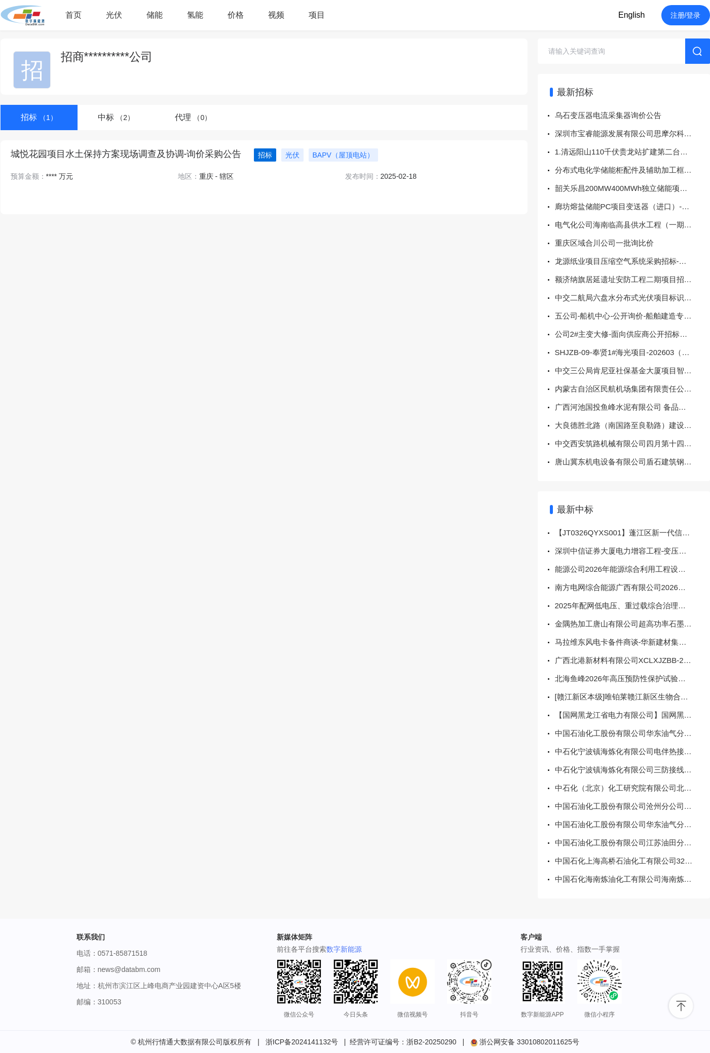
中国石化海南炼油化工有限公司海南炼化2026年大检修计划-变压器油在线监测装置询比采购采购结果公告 (632, 879)
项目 (317, 15)
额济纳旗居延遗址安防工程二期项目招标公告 (631, 279)
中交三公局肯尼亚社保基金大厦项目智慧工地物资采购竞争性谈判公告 (632, 370)
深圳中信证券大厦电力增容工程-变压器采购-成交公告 (632, 551)
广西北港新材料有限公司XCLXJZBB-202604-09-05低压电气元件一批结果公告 (632, 660)
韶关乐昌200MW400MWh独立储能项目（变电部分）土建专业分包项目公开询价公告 (632, 188)
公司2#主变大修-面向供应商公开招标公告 (625, 334)
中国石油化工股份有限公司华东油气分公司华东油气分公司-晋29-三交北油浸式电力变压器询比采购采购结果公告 (632, 733)
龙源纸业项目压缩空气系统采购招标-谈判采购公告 (632, 261)
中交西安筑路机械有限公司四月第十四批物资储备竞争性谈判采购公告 (632, 443)
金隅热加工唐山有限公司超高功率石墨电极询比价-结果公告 (632, 623)
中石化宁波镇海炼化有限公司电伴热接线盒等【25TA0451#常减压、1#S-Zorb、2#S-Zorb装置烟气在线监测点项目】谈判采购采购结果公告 (632, 751)
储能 (154, 15)
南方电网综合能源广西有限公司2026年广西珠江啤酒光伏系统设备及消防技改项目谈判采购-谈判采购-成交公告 (632, 587)
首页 (73, 15)
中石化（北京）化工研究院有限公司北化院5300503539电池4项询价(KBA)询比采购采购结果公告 (632, 788)
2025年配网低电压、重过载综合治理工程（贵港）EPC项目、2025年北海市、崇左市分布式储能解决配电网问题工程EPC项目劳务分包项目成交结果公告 (632, 605)
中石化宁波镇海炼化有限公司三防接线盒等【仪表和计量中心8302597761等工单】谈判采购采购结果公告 (632, 769)
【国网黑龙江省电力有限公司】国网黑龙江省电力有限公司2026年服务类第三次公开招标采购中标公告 (632, 715)
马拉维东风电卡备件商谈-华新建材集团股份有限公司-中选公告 (632, 642)
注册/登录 (685, 15)
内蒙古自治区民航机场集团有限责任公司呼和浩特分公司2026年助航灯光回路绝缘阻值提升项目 (632, 388)
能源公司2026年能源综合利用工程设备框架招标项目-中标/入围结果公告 (632, 569)
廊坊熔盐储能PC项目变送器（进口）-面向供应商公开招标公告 (632, 206)
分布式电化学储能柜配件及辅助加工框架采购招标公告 (632, 170)
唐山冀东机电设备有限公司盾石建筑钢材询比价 (632, 461)
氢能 (195, 15)
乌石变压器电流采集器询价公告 (608, 115)
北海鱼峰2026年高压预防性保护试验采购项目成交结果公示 (632, 678)
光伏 (114, 15)
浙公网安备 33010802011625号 (524, 1042)
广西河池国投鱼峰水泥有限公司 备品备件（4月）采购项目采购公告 (632, 407)
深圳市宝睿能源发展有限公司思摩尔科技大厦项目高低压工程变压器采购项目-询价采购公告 (632, 133)
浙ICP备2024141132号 (302, 1042)
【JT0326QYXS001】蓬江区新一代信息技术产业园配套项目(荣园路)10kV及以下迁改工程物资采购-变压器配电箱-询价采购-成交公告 (632, 532)
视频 (276, 15)
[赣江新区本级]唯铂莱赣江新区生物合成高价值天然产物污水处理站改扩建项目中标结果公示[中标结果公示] (632, 696)
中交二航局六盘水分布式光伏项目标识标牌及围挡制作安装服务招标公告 (632, 297)
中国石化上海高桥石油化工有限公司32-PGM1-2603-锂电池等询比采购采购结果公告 (632, 860)
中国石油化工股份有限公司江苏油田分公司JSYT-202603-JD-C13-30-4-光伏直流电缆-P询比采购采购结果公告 (632, 842)
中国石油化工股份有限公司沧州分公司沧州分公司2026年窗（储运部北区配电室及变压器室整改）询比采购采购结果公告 (632, 806)
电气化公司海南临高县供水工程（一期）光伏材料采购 (632, 224)
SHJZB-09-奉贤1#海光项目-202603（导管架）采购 (632, 352)
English (631, 15)
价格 (236, 15)
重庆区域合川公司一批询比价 (604, 243)
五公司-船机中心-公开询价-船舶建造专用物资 (631, 315)
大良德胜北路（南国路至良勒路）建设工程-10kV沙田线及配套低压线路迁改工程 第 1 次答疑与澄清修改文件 (632, 425)
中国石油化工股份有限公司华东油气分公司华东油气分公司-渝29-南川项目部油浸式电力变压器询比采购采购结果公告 (632, 824)
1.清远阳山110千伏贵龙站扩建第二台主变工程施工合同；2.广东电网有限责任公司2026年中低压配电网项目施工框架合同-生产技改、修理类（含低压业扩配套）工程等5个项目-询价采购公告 (632, 151)
